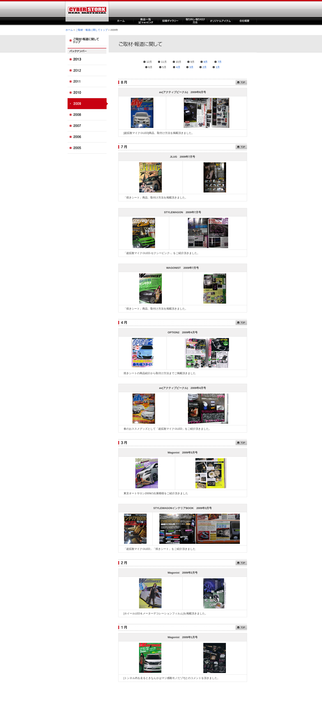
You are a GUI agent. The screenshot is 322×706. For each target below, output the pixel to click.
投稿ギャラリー (170, 21)
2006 (88, 136)
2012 (88, 70)
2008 (88, 114)
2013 (88, 59)
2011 (88, 81)
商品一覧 (145, 21)
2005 (88, 148)
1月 (218, 67)
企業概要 (244, 21)
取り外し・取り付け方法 (195, 21)
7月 (219, 61)
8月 (206, 61)
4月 (178, 67)
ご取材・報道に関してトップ (92, 29)
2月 (204, 67)
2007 (88, 125)
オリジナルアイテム (219, 21)
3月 (191, 67)
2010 (88, 92)
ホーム (121, 21)
